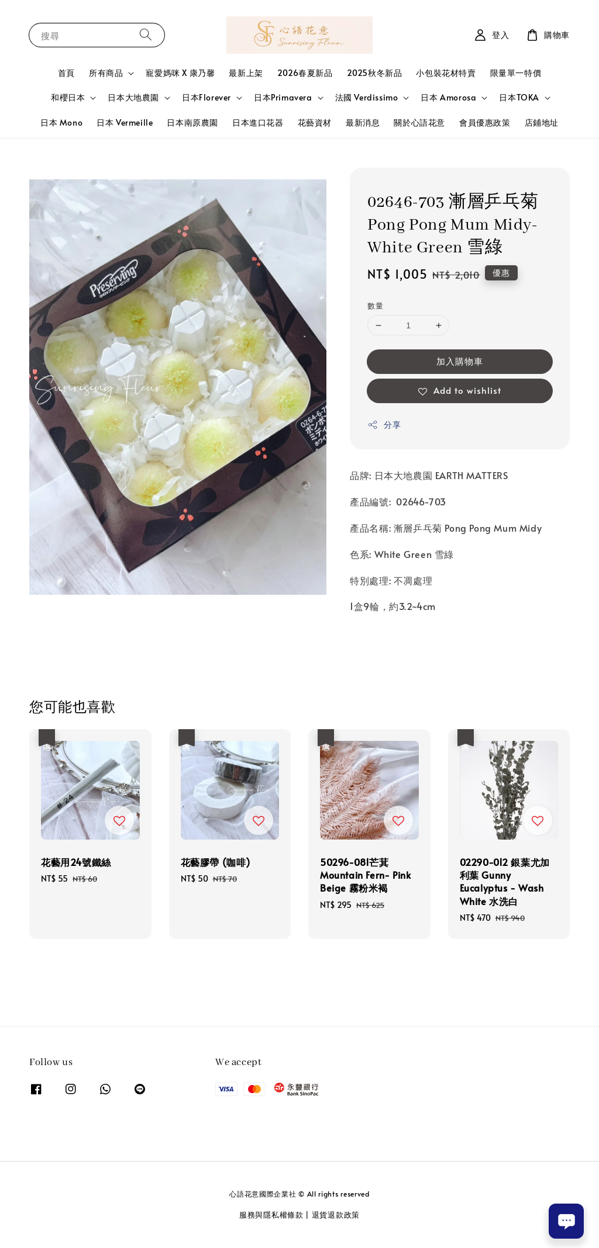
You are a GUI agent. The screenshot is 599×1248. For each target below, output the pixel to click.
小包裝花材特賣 (446, 72)
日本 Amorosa (448, 97)
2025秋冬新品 (374, 72)
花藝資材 (315, 122)
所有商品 (106, 73)
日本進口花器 (258, 122)
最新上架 (246, 72)
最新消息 (363, 122)
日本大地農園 (133, 97)
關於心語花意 (419, 122)
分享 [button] (384, 424)
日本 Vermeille (125, 122)
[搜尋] (145, 34)
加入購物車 (459, 361)
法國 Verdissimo (366, 97)
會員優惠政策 (485, 122)
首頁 (66, 72)
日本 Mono (61, 122)
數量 (375, 305)
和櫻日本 (68, 97)
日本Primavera (283, 97)
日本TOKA (519, 97)
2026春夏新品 (305, 72)
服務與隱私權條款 (271, 1214)
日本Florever (206, 97)
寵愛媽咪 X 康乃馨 (180, 72)
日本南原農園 (192, 122)
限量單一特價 (516, 72)
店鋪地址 (542, 122)
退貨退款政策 (336, 1214)
